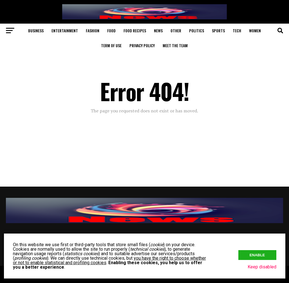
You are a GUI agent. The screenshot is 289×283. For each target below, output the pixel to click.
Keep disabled (262, 267)
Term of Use (111, 45)
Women (255, 30)
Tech (237, 30)
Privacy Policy (142, 45)
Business (36, 30)
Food (111, 30)
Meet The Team (175, 45)
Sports (218, 30)
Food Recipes (135, 30)
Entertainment (64, 30)
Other (176, 30)
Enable (257, 255)
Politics (196, 30)
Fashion (92, 30)
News (158, 30)
